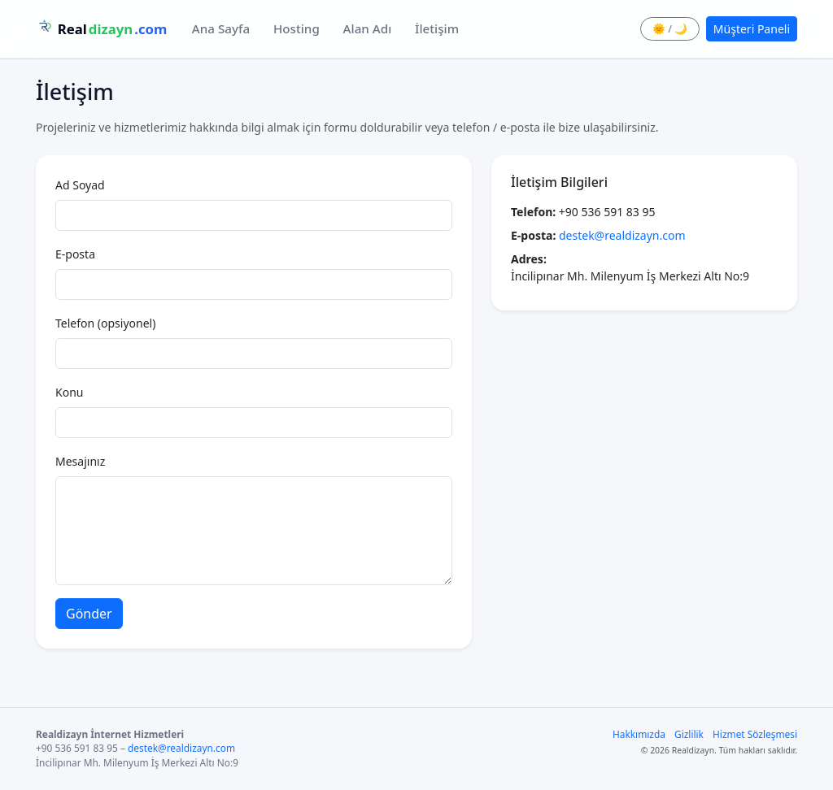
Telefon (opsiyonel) (105, 323)
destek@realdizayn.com (622, 235)
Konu (69, 392)
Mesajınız (80, 461)
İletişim (437, 28)
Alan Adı (367, 28)
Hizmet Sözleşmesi (755, 733)
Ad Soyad (80, 185)
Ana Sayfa (221, 28)
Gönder (89, 614)
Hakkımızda (639, 733)
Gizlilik (689, 733)
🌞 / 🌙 (669, 28)
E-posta (75, 254)
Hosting (296, 28)
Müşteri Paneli (751, 29)
